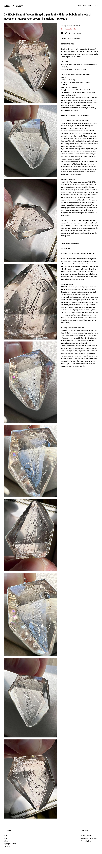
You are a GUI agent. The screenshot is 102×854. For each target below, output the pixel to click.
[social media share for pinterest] (70, 33)
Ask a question (77, 33)
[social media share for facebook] (62, 33)
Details (63, 38)
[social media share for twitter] (66, 33)
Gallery (90, 5)
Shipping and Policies (10, 844)
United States (72, 25)
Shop (79, 5)
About (84, 5)
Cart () (96, 5)
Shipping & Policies (74, 38)
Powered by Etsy (86, 841)
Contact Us (7, 846)
